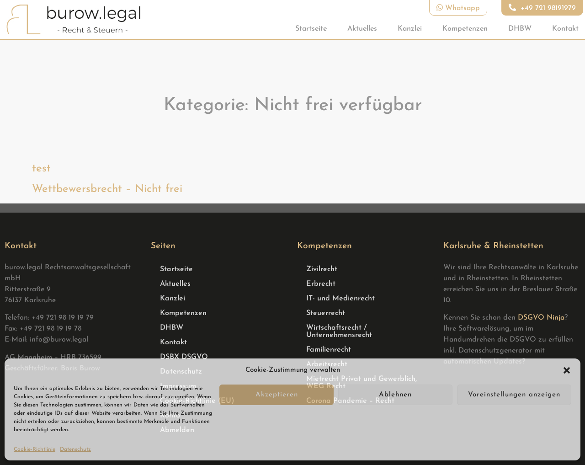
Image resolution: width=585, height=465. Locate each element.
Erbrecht (320, 284)
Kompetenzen (465, 28)
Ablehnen (395, 394)
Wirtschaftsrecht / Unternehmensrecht (339, 331)
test (41, 168)
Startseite (311, 28)
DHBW (520, 28)
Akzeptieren (276, 394)
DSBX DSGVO (184, 357)
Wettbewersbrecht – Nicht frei (107, 189)
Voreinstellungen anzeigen (514, 394)
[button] (566, 370)
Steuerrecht (325, 313)
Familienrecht (328, 349)
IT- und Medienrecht (340, 298)
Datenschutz (75, 449)
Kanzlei (410, 28)
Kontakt (565, 28)
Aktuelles (362, 28)
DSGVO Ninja (541, 317)
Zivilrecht (321, 269)
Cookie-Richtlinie (34, 449)
